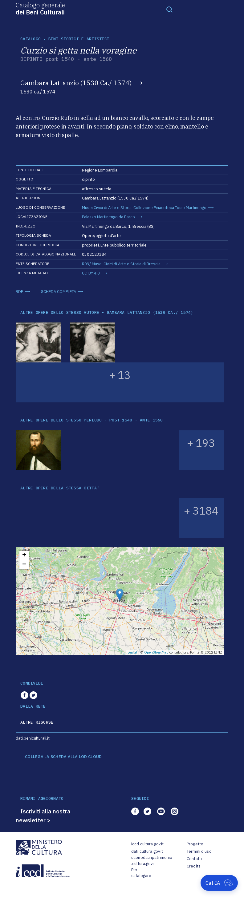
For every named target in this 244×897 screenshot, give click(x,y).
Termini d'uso (199, 851)
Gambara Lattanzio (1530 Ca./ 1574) (76, 82)
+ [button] (24, 555)
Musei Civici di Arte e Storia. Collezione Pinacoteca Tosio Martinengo (144, 207)
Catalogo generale (40, 8)
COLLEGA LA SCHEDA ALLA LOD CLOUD (63, 756)
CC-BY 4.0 (91, 273)
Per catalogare (141, 873)
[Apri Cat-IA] (219, 883)
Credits (194, 866)
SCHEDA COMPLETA (58, 291)
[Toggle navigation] (169, 9)
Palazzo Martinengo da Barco (108, 216)
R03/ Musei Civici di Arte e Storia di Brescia (121, 264)
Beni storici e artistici (78, 38)
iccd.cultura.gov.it (147, 844)
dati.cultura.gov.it (147, 851)
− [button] (24, 564)
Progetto (195, 844)
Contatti (194, 858)
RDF (19, 291)
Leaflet (132, 652)
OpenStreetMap (156, 652)
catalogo (30, 38)
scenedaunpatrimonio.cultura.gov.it (151, 860)
